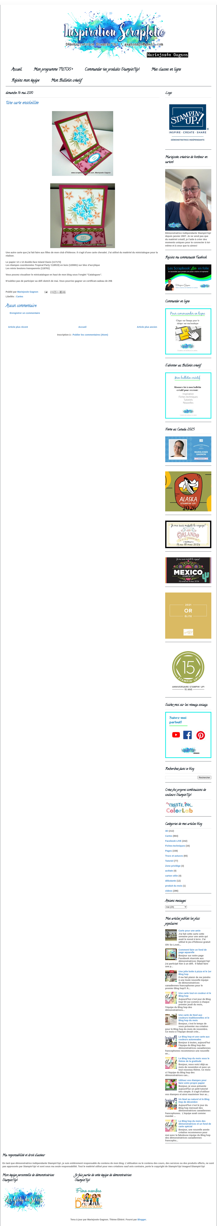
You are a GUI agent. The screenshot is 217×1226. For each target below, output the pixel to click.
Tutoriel (169, 861)
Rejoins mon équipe (25, 81)
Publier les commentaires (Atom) (90, 334)
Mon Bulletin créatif (66, 81)
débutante (170, 880)
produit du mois (173, 885)
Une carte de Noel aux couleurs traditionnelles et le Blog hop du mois (194, 1018)
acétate (169, 870)
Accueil (16, 70)
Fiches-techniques (175, 845)
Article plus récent (18, 327)
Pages (168, 851)
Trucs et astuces (174, 856)
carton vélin (171, 875)
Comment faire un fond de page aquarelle (193, 951)
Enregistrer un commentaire (25, 313)
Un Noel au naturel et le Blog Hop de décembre (194, 1100)
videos (168, 891)
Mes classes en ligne (166, 70)
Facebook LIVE (173, 841)
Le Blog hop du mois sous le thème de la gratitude (194, 1059)
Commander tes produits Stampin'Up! (112, 70)
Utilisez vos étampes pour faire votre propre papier (193, 1081)
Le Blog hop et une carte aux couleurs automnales (194, 1038)
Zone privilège (173, 866)
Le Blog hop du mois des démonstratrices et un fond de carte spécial (195, 1124)
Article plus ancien (147, 327)
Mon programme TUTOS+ (53, 70)
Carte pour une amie (189, 930)
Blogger (141, 1219)
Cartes (19, 296)
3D (166, 831)
